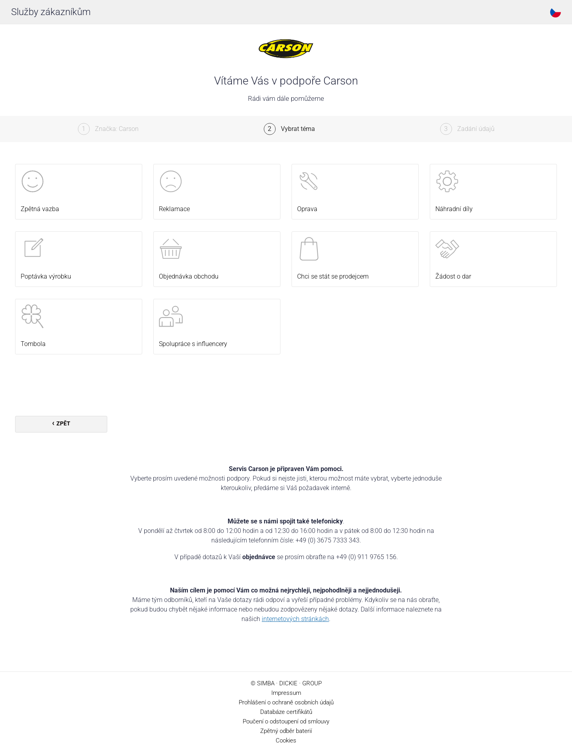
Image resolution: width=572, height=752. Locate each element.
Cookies (286, 740)
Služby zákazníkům (51, 11)
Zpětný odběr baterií (286, 731)
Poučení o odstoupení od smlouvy (286, 721)
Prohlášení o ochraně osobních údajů (286, 702)
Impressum (286, 692)
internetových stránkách (295, 619)
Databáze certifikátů (286, 711)
